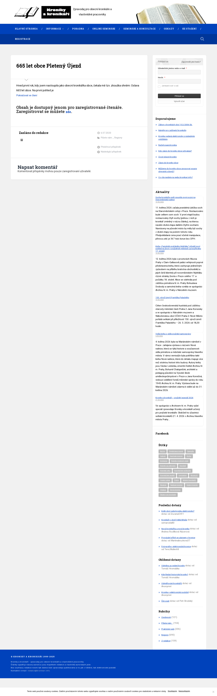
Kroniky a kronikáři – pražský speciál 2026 (176, 397)
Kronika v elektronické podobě (176, 599)
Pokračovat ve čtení (27, 95)
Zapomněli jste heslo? (191, 62)
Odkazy (169, 28)
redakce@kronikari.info (39, 678)
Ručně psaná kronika (168, 145)
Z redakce (166, 647)
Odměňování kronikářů (172, 590)
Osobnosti (166, 624)
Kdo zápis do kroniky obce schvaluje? (177, 151)
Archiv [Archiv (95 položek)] (162, 451)
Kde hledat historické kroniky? (176, 581)
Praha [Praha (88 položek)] (189, 482)
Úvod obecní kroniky (168, 156)
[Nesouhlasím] (213, 691)
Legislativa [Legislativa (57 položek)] (184, 476)
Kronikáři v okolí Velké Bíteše (175, 527)
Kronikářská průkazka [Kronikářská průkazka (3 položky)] (184, 472)
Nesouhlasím (184, 691)
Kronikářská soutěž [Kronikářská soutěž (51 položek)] (168, 476)
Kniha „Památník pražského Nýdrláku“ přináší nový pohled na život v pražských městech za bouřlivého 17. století (178, 248)
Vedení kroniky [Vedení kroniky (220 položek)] (185, 492)
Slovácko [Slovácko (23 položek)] (183, 487)
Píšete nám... (107, 137)
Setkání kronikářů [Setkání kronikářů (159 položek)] (167, 487)
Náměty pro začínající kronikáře (173, 130)
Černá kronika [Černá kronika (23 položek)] (177, 497)
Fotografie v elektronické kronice (177, 553)
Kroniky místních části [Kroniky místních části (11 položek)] (181, 462)
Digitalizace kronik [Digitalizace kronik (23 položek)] (177, 451)
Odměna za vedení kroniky (174, 572)
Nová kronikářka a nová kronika (176, 535)
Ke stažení (189, 28)
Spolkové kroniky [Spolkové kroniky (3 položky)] (167, 492)
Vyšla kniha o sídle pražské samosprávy (175, 333)
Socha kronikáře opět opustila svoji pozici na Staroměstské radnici (178, 198)
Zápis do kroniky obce (169, 162)
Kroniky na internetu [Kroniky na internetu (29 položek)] (168, 467)
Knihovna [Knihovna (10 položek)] (164, 462)
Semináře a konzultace (139, 28)
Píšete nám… (167, 630)
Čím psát (165, 608)
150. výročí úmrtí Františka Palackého (174, 297)
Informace (53, 28)
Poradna (78, 28)
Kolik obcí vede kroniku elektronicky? (179, 518)
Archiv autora (21, 139)
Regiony (119, 137)
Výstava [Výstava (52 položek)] (163, 497)
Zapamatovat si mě (168, 86)
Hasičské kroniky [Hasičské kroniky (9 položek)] (177, 456)
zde (69, 111)
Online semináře (103, 28)
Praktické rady (168, 636)
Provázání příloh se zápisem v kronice (180, 544)
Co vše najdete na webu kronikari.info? (177, 177)
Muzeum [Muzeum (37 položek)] (164, 482)
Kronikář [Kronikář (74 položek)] (184, 467)
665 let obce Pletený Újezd (54, 65)
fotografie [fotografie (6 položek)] (193, 451)
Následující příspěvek (111, 151)
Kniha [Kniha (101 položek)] (191, 456)
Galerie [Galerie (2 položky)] (163, 456)
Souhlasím (172, 691)
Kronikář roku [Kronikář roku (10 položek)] (165, 472)
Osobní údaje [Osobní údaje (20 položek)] (177, 482)
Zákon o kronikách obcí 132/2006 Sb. (177, 124)
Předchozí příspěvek (111, 147)
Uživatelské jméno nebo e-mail (171, 68)
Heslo (160, 77)
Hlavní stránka (26, 28)
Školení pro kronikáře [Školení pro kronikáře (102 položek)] (169, 502)
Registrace (22, 39)
